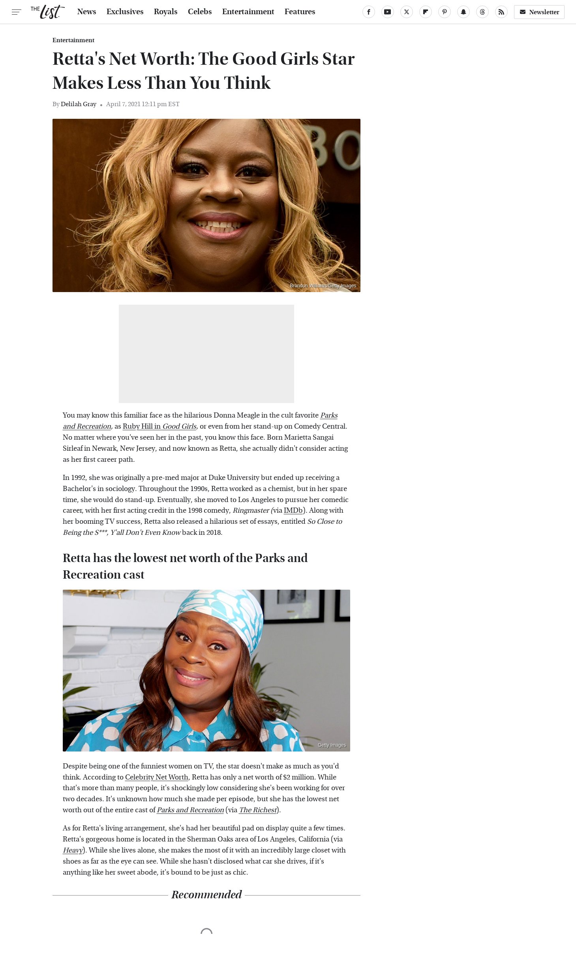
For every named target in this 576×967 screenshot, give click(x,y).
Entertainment (248, 12)
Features (300, 12)
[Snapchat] (463, 12)
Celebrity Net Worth (156, 777)
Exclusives (125, 12)
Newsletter (539, 12)
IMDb (293, 510)
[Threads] (482, 12)
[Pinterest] (444, 12)
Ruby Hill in (159, 426)
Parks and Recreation (190, 810)
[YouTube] (387, 12)
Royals (166, 12)
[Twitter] (406, 12)
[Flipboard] (425, 12)
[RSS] (501, 12)
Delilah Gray (78, 104)
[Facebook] (368, 12)
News (86, 12)
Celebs (200, 12)
